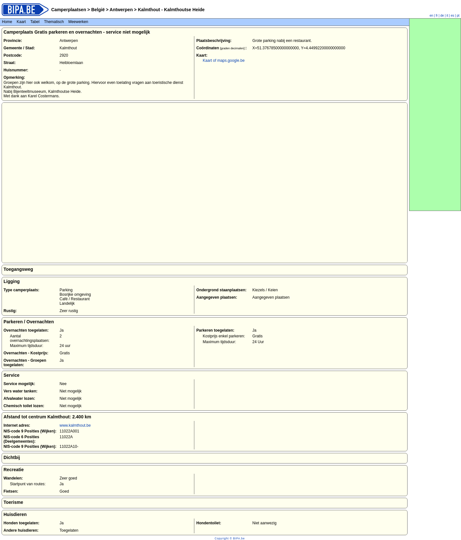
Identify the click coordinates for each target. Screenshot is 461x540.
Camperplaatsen (68, 9)
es (452, 15)
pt (458, 15)
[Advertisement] (435, 115)
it (447, 15)
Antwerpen (121, 9)
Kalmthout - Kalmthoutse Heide (171, 9)
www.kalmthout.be (75, 425)
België (98, 9)
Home (7, 22)
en (431, 15)
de (442, 15)
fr (437, 15)
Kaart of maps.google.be (224, 60)
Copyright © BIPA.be (229, 538)
